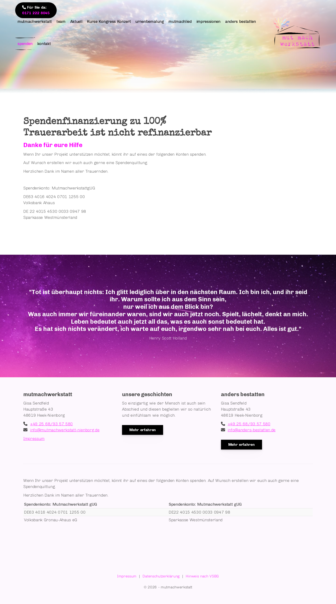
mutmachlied (180, 21)
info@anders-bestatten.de (252, 429)
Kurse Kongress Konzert (109, 21)
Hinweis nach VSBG (202, 576)
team (61, 21)
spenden (25, 43)
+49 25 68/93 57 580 (51, 423)
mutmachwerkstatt (35, 21)
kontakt (44, 43)
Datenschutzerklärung (161, 576)
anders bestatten (240, 21)
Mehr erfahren (142, 430)
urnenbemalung (149, 21)
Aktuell (76, 21)
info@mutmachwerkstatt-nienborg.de (64, 429)
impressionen (208, 21)
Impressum (34, 438)
